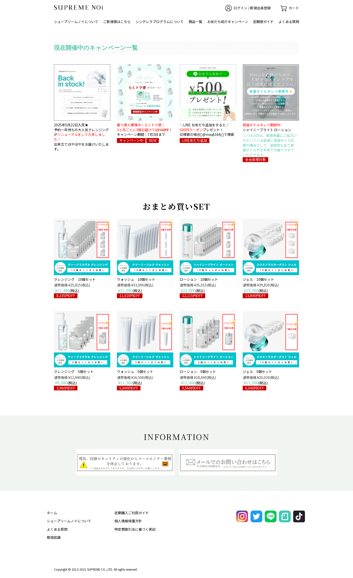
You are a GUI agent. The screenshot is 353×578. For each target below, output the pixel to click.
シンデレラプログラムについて (160, 21)
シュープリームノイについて (76, 21)
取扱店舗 (54, 537)
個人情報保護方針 (128, 520)
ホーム (52, 512)
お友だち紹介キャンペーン (227, 21)
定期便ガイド (263, 21)
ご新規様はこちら (117, 21)
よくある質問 (288, 21)
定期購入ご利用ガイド (131, 512)
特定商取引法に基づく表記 (135, 529)
